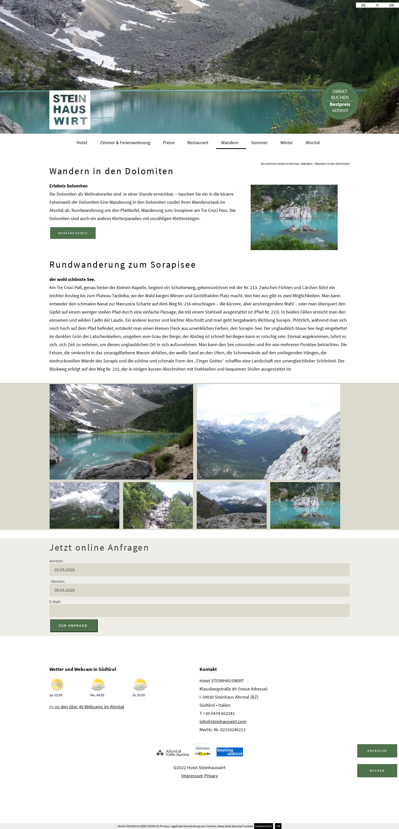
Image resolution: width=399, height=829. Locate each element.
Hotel (82, 142)
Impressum (192, 776)
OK (278, 826)
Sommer (259, 142)
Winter (286, 142)
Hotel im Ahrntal (288, 164)
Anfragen (377, 751)
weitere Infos (263, 826)
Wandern (229, 142)
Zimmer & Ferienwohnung (125, 142)
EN (391, 5)
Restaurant (197, 142)
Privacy (211, 776)
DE (363, 5)
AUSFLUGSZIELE (73, 233)
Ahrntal (313, 142)
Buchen (377, 770)
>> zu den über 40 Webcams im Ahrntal (86, 707)
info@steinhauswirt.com (223, 721)
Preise (169, 142)
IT (377, 5)
